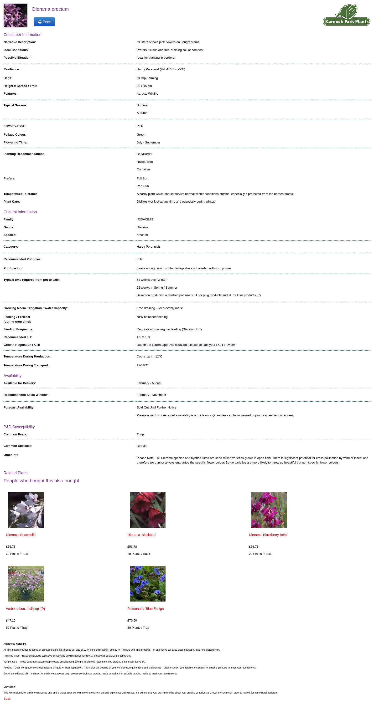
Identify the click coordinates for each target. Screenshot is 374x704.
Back (7, 698)
